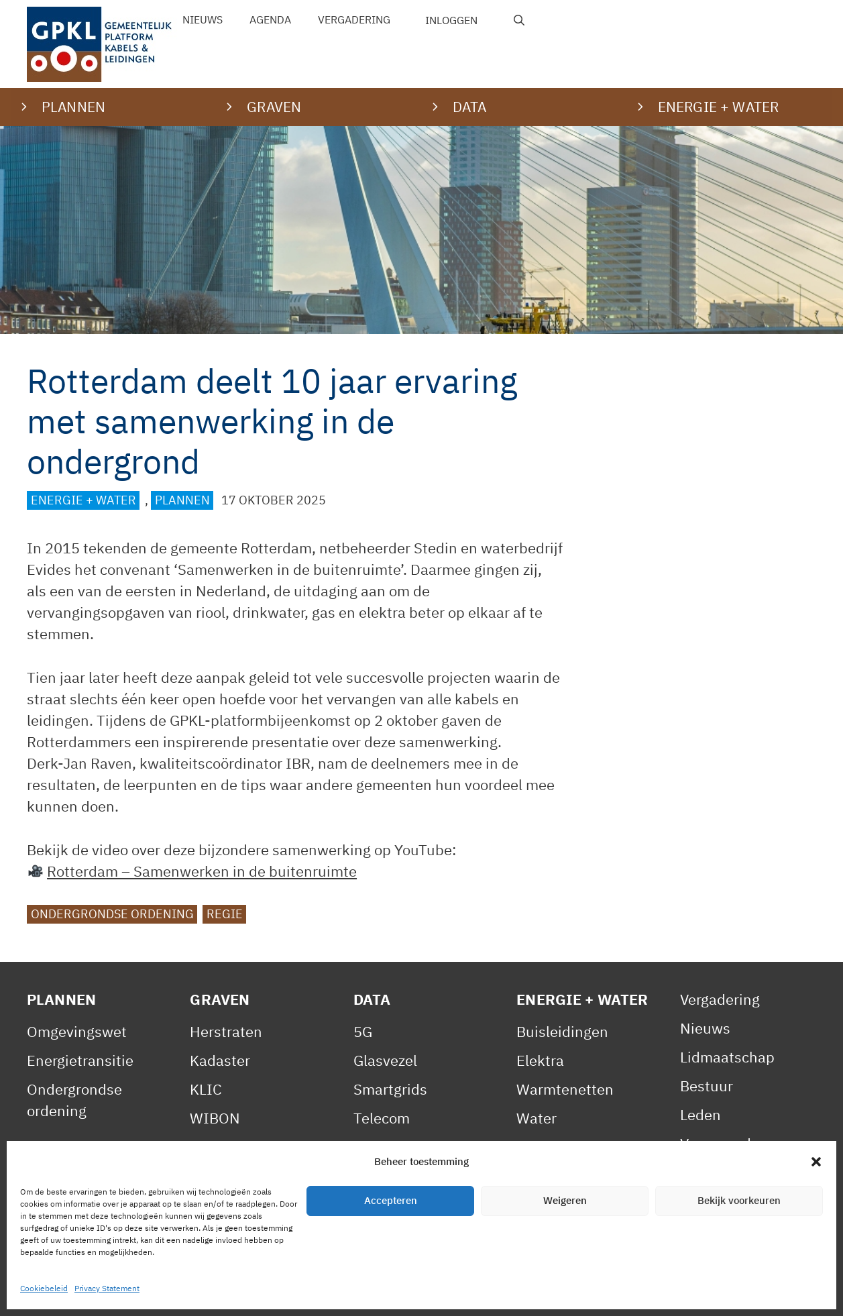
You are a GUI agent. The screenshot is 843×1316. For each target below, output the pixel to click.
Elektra (540, 1060)
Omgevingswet (77, 1031)
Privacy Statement (198, 1291)
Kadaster (220, 1060)
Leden (700, 1114)
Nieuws (202, 19)
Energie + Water (83, 500)
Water (536, 1118)
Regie (225, 914)
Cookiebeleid (315, 1291)
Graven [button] (274, 106)
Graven (219, 999)
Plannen (182, 500)
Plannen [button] (73, 106)
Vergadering (354, 19)
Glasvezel (385, 1060)
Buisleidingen (562, 1031)
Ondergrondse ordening (112, 914)
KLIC (206, 1089)
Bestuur (706, 1085)
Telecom (381, 1118)
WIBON (215, 1118)
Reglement (716, 1172)
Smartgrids (390, 1089)
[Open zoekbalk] (519, 20)
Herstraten (226, 1031)
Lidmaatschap (727, 1056)
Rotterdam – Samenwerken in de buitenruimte (202, 871)
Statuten (709, 1201)
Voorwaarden (724, 1143)
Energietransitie (80, 1060)
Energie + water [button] (718, 106)
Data (372, 999)
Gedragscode (724, 1230)
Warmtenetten (565, 1089)
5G (362, 1031)
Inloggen (451, 20)
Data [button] (470, 106)
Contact (399, 1291)
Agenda (270, 19)
